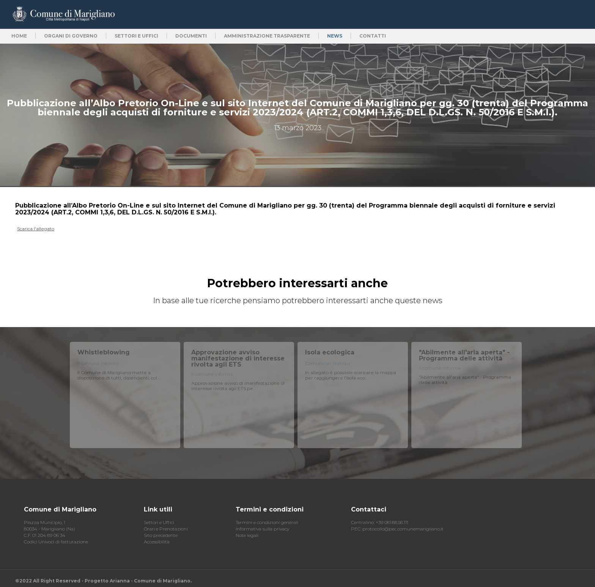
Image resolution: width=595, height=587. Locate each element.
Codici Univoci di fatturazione (56, 542)
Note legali (247, 535)
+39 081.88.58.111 (392, 522)
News (334, 36)
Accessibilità (157, 542)
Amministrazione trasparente (267, 36)
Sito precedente (161, 535)
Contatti (372, 36)
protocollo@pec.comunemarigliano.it (403, 529)
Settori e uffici (136, 36)
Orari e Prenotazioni (166, 529)
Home (19, 36)
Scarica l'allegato (35, 228)
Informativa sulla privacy (262, 529)
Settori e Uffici (159, 522)
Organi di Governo (71, 36)
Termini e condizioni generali (267, 522)
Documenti (191, 36)
